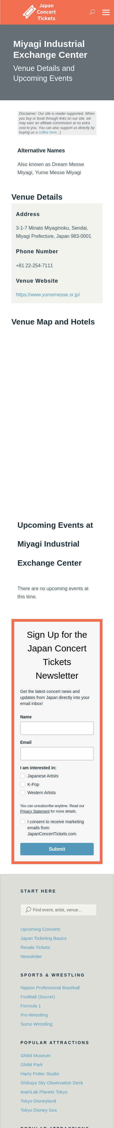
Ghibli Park (32, 1064)
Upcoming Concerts (40, 929)
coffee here (47, 132)
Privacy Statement (35, 811)
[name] (57, 728)
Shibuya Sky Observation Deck (52, 1082)
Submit (57, 849)
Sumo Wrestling (37, 1024)
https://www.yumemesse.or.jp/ (48, 294)
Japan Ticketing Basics (44, 938)
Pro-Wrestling (34, 1014)
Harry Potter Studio (40, 1073)
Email (25, 742)
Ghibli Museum (36, 1055)
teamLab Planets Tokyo (44, 1091)
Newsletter (31, 956)
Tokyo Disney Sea (39, 1110)
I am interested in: (38, 767)
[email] (57, 753)
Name (26, 716)
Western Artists (42, 792)
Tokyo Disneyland (38, 1100)
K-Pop (33, 784)
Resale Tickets (35, 947)
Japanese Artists (43, 776)
